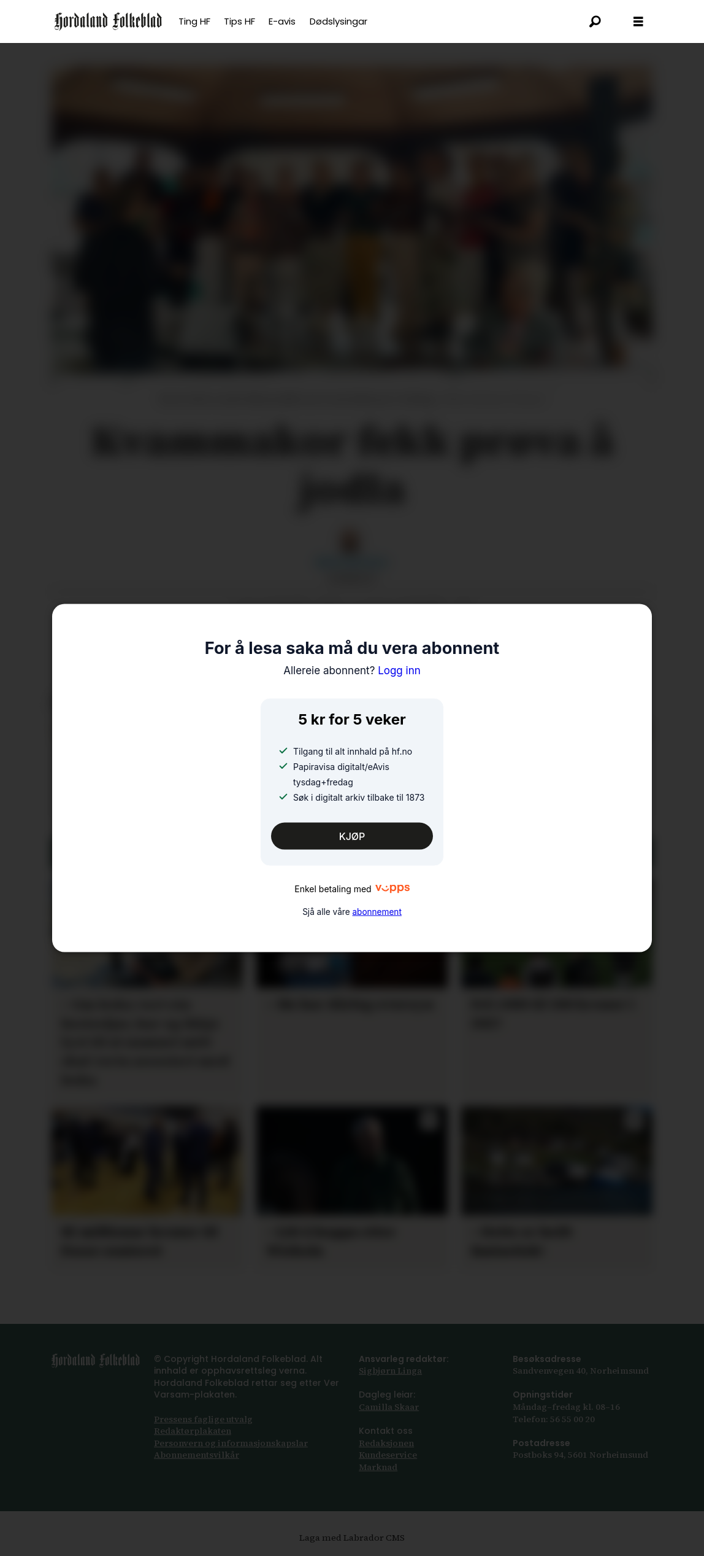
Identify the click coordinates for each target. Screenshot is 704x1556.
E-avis (282, 21)
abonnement (376, 912)
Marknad (378, 1467)
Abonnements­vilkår (196, 1455)
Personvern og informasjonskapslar (231, 1443)
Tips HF (239, 21)
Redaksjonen (386, 1443)
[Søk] (595, 21)
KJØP (352, 836)
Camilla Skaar (389, 1407)
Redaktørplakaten (192, 1431)
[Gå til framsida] (108, 21)
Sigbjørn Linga (390, 1370)
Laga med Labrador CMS (352, 1537)
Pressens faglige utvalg (203, 1419)
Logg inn (352, 670)
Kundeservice (388, 1455)
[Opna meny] (638, 22)
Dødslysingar (338, 21)
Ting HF (194, 21)
